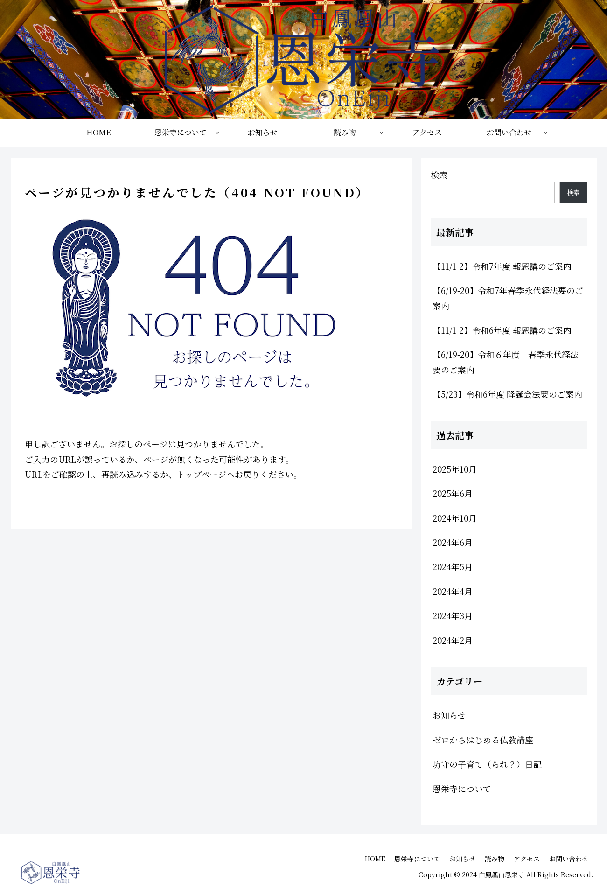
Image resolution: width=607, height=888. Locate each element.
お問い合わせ (568, 858)
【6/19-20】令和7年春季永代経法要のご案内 (508, 297)
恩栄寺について (417, 858)
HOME (374, 858)
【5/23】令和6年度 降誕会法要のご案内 (507, 394)
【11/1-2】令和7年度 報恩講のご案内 (502, 266)
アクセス (527, 858)
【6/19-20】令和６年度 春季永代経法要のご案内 (506, 361)
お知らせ (462, 858)
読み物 (494, 858)
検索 (439, 174)
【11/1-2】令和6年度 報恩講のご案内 (502, 330)
